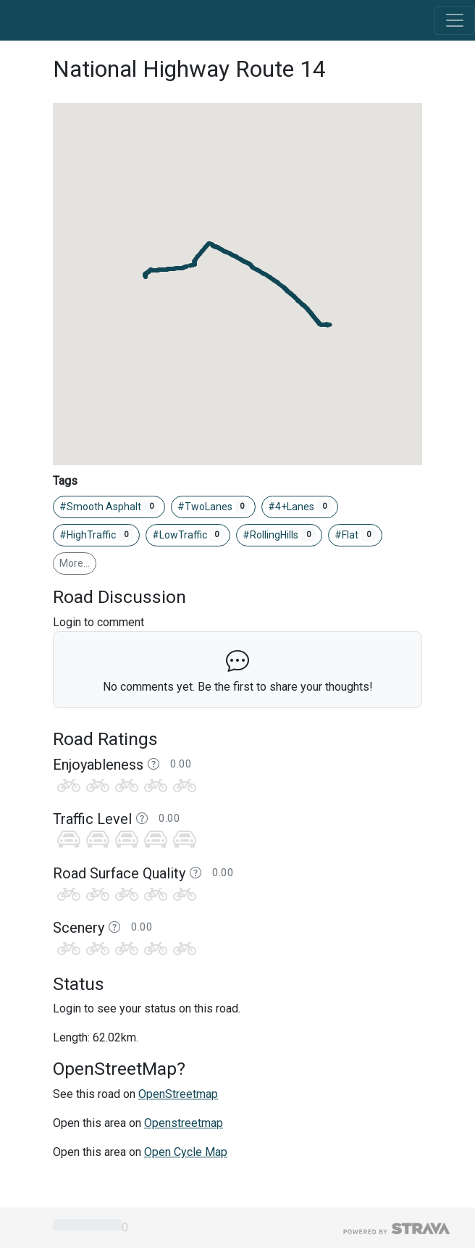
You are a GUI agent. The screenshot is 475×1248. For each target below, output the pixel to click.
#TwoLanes (213, 506)
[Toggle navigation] (454, 20)
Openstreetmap (183, 1123)
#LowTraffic (188, 534)
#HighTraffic (96, 534)
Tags (65, 481)
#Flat (355, 534)
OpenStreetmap (178, 1094)
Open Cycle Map (185, 1152)
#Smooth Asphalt (109, 506)
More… (74, 563)
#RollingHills (279, 534)
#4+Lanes (300, 506)
